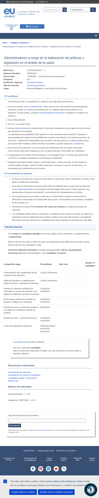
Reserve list (22, 342)
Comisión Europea (35, 82)
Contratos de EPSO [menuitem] (9, 459)
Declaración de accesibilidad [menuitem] (30, 459)
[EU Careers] (21, 14)
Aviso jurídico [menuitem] (49, 459)
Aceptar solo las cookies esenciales (56, 492)
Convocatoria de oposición (19, 372)
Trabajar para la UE (45, 450)
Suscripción (14, 425)
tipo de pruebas (26, 189)
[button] (11, 28)
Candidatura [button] (12, 96)
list (66, 351)
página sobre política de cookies (68, 481)
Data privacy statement (45, 430)
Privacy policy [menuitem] (92, 459)
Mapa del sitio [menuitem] (78, 459)
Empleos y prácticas (19, 43)
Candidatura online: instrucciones (22, 378)
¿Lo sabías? (42, 2)
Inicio (5, 43)
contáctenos (78, 143)
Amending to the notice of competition (24, 375)
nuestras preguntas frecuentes (51, 113)
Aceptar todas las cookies (23, 492)
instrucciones (20, 128)
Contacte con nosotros (66, 450)
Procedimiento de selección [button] (19, 173)
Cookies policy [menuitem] (63, 459)
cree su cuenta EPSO (33, 106)
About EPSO (28, 450)
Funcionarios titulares (36, 85)
